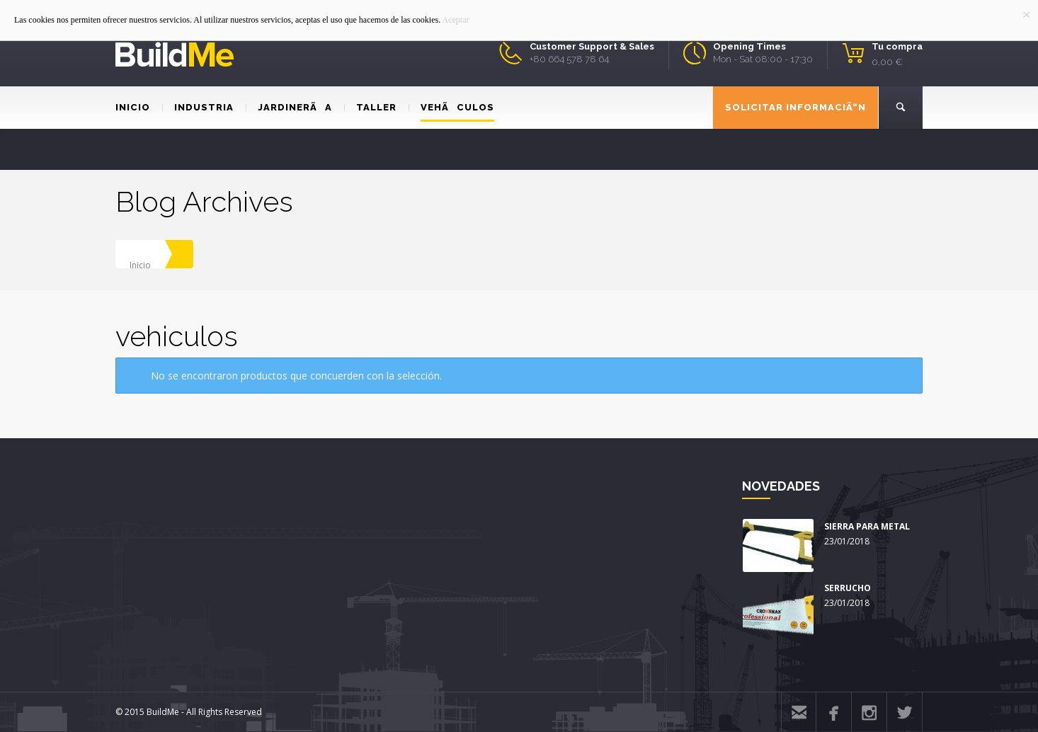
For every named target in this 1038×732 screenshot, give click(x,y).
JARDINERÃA (289, 107)
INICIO (132, 107)
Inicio (140, 265)
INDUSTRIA (198, 107)
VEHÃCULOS (451, 107)
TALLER (370, 107)
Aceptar (456, 20)
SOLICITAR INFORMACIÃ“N (795, 107)
